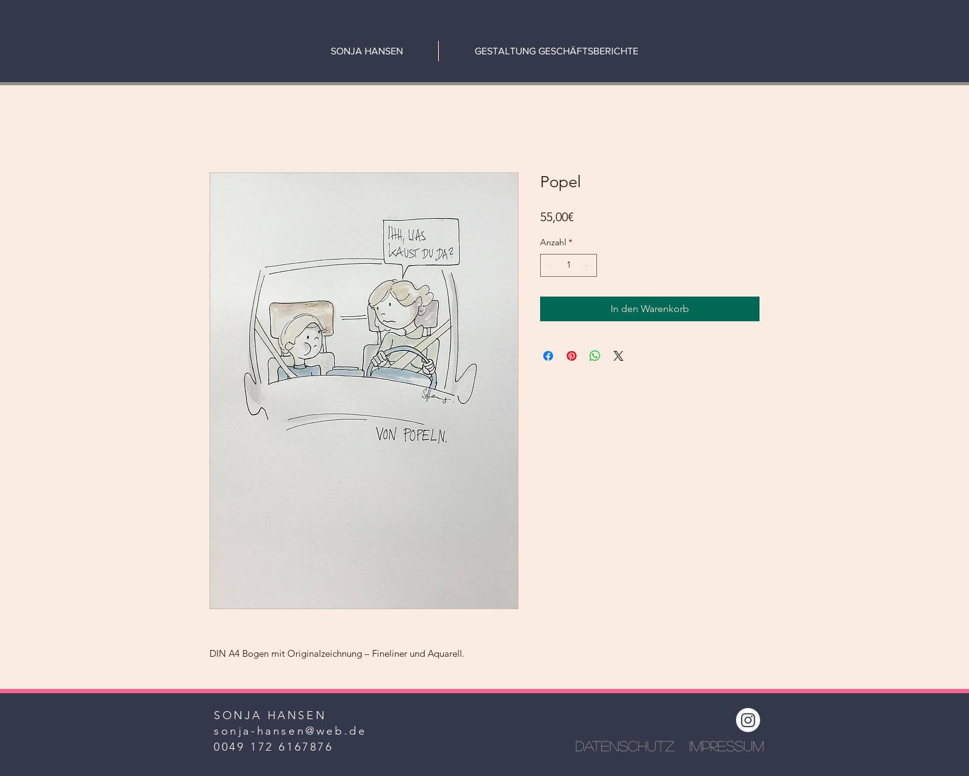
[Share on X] (618, 355)
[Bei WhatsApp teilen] (595, 355)
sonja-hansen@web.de (290, 731)
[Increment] (587, 265)
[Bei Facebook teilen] (548, 355)
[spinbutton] (568, 265)
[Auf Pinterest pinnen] (571, 355)
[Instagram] (748, 720)
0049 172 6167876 (274, 747)
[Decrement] (549, 265)
